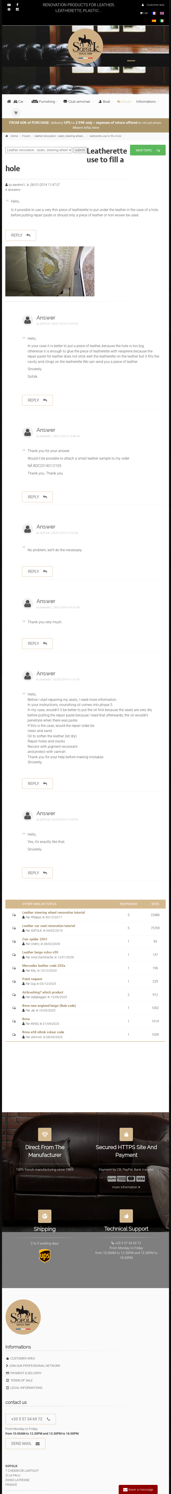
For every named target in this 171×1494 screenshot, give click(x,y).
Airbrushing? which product (42, 992)
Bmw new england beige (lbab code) (49, 1006)
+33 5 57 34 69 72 (30, 1419)
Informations (146, 102)
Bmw (26, 1019)
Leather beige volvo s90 (40, 952)
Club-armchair (76, 102)
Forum (124, 102)
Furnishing (43, 102)
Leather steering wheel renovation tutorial (53, 913)
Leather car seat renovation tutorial (48, 926)
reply (20, 235)
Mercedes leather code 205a (43, 966)
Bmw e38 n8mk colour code (43, 1032)
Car (18, 102)
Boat (104, 102)
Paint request (32, 979)
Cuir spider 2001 (35, 939)
